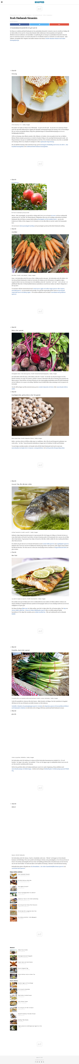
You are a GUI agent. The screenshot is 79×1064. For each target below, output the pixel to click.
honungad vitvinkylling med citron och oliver (52, 144)
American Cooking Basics (27, 15)
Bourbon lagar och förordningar (25, 983)
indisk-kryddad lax (40, 612)
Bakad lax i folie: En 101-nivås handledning (28, 898)
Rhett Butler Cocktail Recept (25, 995)
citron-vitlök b (15, 610)
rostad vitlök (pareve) (48, 543)
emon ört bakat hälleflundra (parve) (35, 610)
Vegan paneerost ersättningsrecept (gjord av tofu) (30, 1026)
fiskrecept (25, 608)
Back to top (39, 1057)
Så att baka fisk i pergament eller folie (27, 911)
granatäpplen (15, 182)
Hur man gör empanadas (24, 989)
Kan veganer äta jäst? (23, 886)
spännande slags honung (47, 141)
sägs (65, 608)
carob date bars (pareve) (18, 868)
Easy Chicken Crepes (23, 1001)
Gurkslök (14, 706)
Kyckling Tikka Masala (23, 1019)
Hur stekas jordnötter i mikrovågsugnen (27, 917)
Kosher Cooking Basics (47, 15)
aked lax (22, 610)
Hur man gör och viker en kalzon (25, 1007)
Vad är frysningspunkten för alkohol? (27, 892)
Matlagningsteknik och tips (15, 15)
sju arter (53, 215)
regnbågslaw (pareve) (63, 543)
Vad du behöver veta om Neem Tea (26, 974)
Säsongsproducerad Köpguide (25, 956)
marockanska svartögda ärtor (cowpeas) (22, 448)
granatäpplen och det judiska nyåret (47, 219)
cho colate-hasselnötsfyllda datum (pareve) (52, 866)
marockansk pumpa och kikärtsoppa (21, 769)
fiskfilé (13, 614)
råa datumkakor (35, 866)
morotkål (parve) (16, 290)
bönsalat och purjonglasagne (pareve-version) (29, 706)
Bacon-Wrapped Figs (23, 968)
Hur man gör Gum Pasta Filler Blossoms (27, 904)
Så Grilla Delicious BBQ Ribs (24, 880)
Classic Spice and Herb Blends (25, 962)
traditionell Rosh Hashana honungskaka (37, 146)
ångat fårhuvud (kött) (61, 547)
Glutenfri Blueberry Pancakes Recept (26, 1013)
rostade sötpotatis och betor (46, 387)
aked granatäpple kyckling (27, 226)
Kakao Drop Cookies (23, 949)
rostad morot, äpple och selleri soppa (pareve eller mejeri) (48, 288)
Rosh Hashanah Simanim (24, 874)
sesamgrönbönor (38, 448)
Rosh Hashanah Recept (37, 15)
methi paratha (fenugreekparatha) (55, 448)
